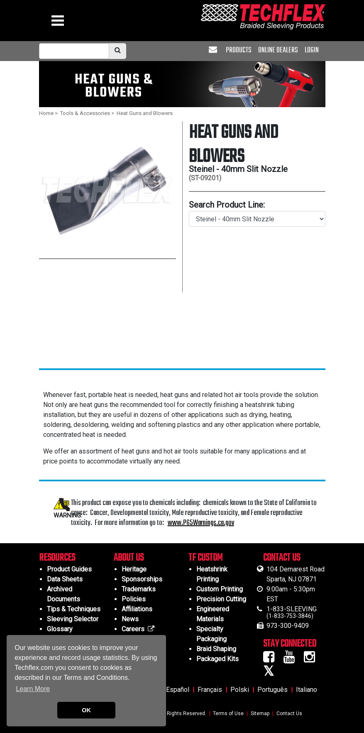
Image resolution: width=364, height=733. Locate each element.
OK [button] (86, 710)
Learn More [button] (33, 688)
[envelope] (214, 50)
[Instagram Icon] (312, 659)
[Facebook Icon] (271, 659)
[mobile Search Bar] (74, 51)
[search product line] (257, 219)
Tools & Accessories (85, 113)
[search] (117, 51)
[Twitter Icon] (271, 673)
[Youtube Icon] (291, 659)
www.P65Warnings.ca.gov (201, 523)
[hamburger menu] (57, 22)
